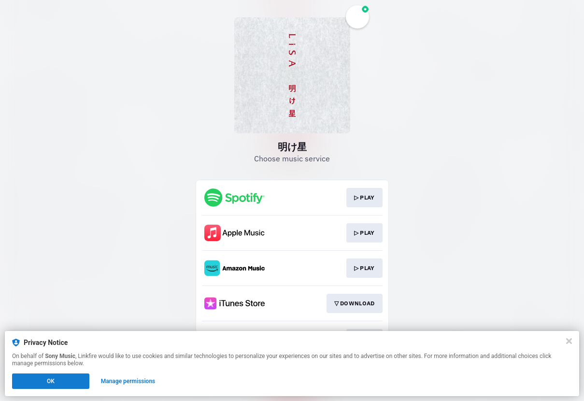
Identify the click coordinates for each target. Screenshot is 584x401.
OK (51, 381)
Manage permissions (128, 381)
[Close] (569, 341)
